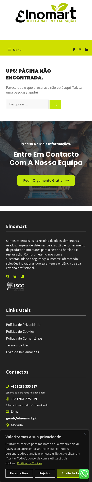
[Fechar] (84, 433)
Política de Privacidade (23, 324)
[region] (44, 456)
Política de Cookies (29, 463)
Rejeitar (45, 473)
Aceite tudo (70, 473)
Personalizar (19, 473)
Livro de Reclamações (22, 352)
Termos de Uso (17, 345)
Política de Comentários (24, 338)
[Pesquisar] (55, 104)
